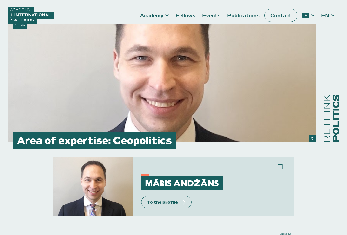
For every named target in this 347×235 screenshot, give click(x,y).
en (325, 15)
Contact (281, 15)
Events (211, 15)
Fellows (185, 15)
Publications (243, 15)
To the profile (166, 202)
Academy (151, 15)
